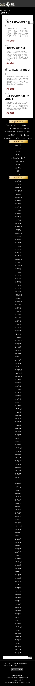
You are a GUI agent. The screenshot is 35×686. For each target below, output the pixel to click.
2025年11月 (18, 194)
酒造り (18, 151)
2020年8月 (18, 383)
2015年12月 (18, 555)
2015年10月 (18, 562)
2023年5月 (18, 282)
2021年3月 (18, 360)
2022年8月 (18, 308)
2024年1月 (18, 256)
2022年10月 (18, 301)
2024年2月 (18, 253)
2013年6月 (18, 640)
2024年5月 (18, 246)
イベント (18, 148)
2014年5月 (18, 607)
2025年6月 (18, 210)
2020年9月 (18, 379)
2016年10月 (18, 526)
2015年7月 (18, 571)
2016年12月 (18, 519)
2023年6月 (18, 279)
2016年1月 (18, 552)
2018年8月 (18, 454)
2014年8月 (18, 598)
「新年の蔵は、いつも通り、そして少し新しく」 (18, 138)
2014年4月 (18, 611)
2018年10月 (18, 448)
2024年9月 (18, 236)
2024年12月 (18, 227)
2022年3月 (18, 324)
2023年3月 (18, 285)
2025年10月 (18, 197)
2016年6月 (18, 539)
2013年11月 (18, 624)
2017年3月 (18, 510)
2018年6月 (18, 461)
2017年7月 (18, 497)
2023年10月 (18, 266)
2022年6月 (18, 314)
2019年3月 (18, 432)
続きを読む (10, 41)
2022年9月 (18, 305)
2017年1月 (18, 516)
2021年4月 (18, 357)
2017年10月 (18, 487)
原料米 (18, 164)
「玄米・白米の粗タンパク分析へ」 (18, 128)
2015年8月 (18, 568)
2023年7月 (18, 275)
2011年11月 (18, 653)
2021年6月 (18, 353)
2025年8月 (18, 204)
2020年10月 (18, 376)
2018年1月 (18, 477)
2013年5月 (18, 643)
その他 (18, 174)
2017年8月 (18, 493)
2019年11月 (18, 406)
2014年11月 (18, 588)
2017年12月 (18, 480)
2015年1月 (18, 581)
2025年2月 (18, 220)
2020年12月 (18, 370)
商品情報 (18, 168)
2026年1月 (18, 187)
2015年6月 (18, 575)
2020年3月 (18, 392)
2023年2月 (18, 288)
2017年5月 (18, 503)
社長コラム (18, 155)
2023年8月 (18, 272)
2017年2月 (18, 513)
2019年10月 (18, 409)
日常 (18, 171)
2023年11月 (18, 262)
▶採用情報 (14, 665)
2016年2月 (18, 549)
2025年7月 (18, 207)
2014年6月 (18, 604)
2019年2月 (18, 435)
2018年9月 (18, 451)
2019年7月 (18, 419)
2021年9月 (18, 344)
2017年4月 (18, 506)
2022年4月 (18, 321)
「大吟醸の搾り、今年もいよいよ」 (18, 135)
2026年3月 (18, 181)
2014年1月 (18, 617)
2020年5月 (18, 386)
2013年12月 (18, 620)
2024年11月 (18, 230)
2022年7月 (18, 311)
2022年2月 (18, 327)
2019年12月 (18, 402)
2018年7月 (18, 458)
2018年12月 (18, 441)
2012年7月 (18, 650)
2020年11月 (18, 373)
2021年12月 (18, 334)
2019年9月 (18, 412)
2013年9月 (18, 630)
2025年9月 (18, 200)
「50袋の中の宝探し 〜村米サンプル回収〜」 (18, 132)
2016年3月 (18, 545)
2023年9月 (18, 269)
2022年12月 (18, 295)
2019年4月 (18, 428)
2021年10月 (18, 340)
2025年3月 (18, 217)
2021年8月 (18, 347)
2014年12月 (18, 584)
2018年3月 (18, 471)
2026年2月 (18, 184)
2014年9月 (18, 594)
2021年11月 (18, 337)
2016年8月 (18, 532)
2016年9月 (18, 529)
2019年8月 (18, 415)
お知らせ (18, 145)
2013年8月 (18, 633)
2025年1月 (18, 223)
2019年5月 (18, 425)
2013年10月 (18, 627)
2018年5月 (18, 464)
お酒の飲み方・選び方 (18, 158)
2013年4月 (18, 646)
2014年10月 (18, 591)
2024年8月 (18, 240)
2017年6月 (18, 500)
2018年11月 (18, 445)
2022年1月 (18, 331)
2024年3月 (18, 249)
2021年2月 (18, 363)
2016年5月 (18, 542)
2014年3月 (18, 614)
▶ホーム (4, 663)
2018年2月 (18, 474)
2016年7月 (18, 536)
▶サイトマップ (12, 663)
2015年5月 (18, 578)
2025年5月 (18, 214)
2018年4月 (18, 467)
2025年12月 (18, 191)
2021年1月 (18, 366)
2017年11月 (18, 484)
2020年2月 (18, 396)
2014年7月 (18, 601)
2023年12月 (18, 259)
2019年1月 (18, 438)
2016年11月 (18, 523)
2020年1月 (18, 399)
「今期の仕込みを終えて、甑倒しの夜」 (18, 125)
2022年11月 (18, 298)
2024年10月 (18, 233)
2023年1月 (18, 292)
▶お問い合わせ (6, 665)
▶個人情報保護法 (22, 663)
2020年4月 (18, 389)
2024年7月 (18, 243)
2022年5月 (18, 318)
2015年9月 (18, 565)
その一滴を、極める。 (18, 161)
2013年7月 (18, 637)
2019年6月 (18, 422)
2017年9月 (18, 490)
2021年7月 (18, 350)
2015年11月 (18, 558)
